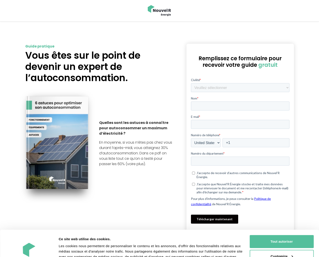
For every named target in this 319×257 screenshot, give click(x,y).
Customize (282, 230)
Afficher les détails (74, 248)
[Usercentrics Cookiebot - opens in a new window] (29, 248)
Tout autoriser (281, 215)
